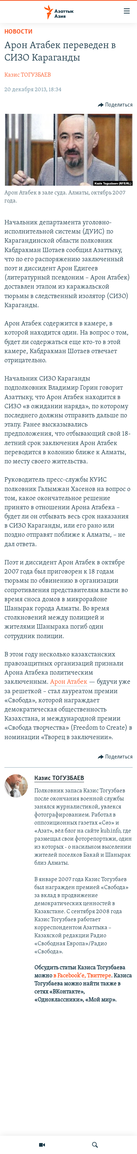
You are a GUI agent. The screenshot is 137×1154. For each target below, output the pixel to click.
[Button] (115, 105)
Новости (18, 31)
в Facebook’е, (69, 976)
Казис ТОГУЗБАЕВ (27, 75)
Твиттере (99, 976)
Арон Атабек (68, 682)
